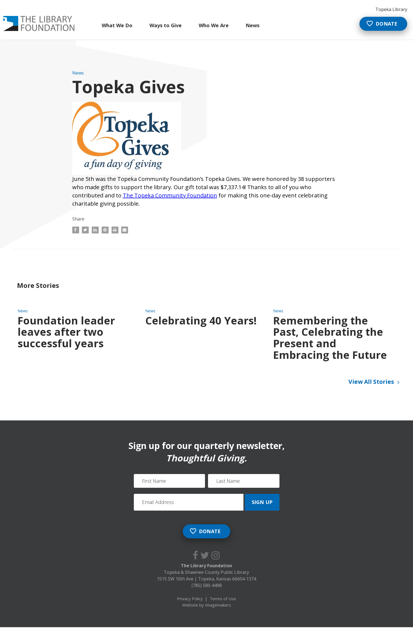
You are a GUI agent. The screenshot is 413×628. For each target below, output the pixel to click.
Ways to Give (165, 25)
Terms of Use (223, 599)
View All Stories (374, 382)
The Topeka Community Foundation (170, 195)
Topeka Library (391, 9)
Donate (381, 23)
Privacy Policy (190, 599)
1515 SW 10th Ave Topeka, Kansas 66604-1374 (206, 579)
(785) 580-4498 (207, 586)
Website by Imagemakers (206, 605)
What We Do (116, 25)
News (252, 25)
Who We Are (213, 25)
